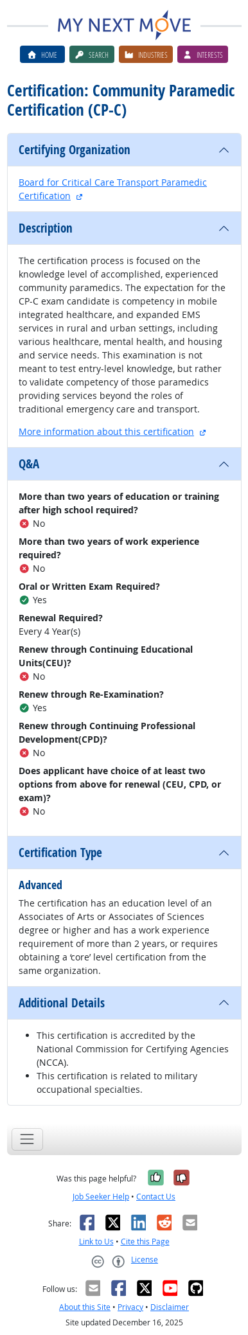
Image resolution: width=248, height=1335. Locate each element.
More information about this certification (106, 431)
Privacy (130, 1307)
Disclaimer (169, 1307)
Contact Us (155, 1196)
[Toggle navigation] (27, 1139)
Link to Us (96, 1241)
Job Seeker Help (101, 1196)
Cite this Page (145, 1241)
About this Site (85, 1307)
